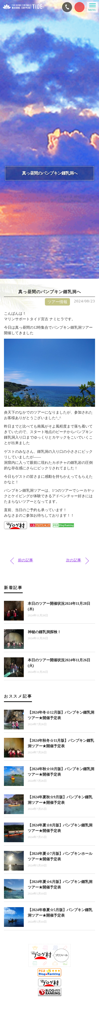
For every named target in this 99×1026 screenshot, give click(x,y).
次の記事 (73, 560)
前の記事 (25, 560)
